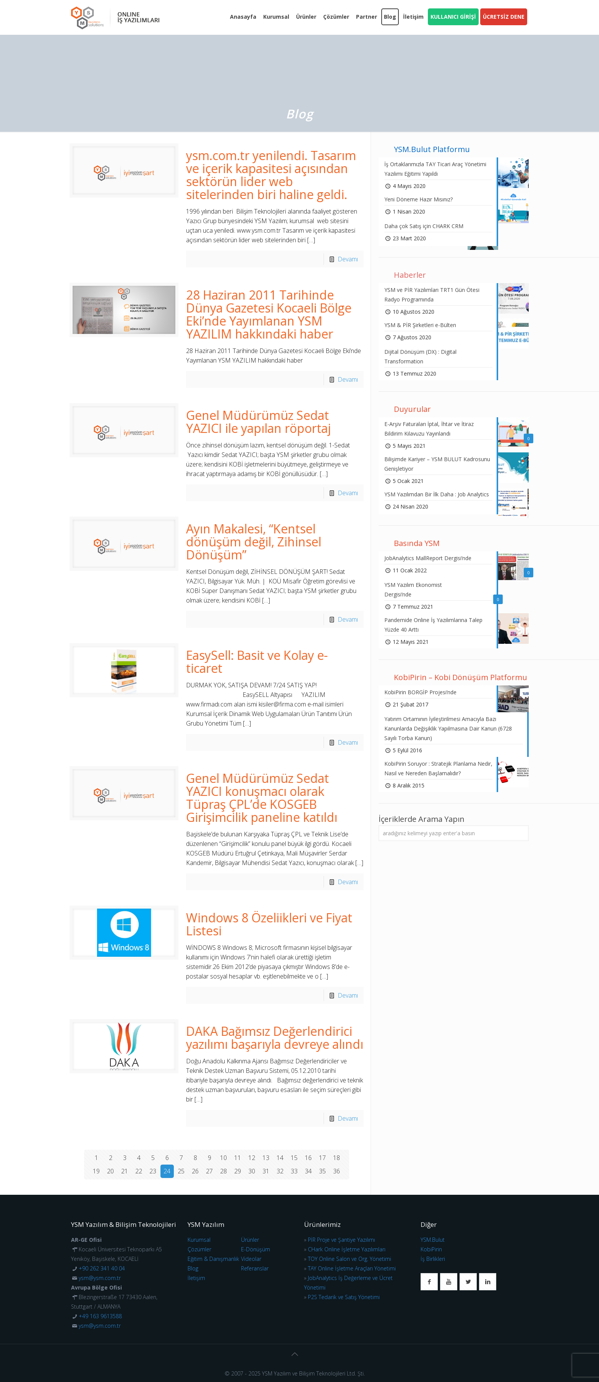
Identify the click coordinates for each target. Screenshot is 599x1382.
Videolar (251, 1258)
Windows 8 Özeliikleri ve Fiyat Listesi (269, 924)
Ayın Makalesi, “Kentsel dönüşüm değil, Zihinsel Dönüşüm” (253, 541)
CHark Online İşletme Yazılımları (346, 1249)
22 (138, 1171)
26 (195, 1171)
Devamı (348, 259)
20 (110, 1171)
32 (280, 1171)
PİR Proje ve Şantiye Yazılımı (341, 1239)
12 (251, 1158)
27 (209, 1171)
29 (237, 1171)
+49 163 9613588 (100, 1316)
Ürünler (250, 1239)
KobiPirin (431, 1249)
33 (294, 1171)
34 (308, 1171)
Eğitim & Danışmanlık (213, 1258)
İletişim (196, 1278)
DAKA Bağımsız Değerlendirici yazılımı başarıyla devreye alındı (274, 1037)
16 (308, 1158)
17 (322, 1158)
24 (167, 1171)
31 (265, 1171)
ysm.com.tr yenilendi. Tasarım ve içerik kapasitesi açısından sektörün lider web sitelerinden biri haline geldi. (271, 175)
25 (181, 1171)
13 (265, 1158)
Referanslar (255, 1268)
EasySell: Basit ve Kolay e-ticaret (257, 661)
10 (223, 1158)
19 (96, 1171)
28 (223, 1171)
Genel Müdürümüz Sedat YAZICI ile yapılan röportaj (258, 421)
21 (124, 1171)
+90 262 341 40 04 (102, 1268)
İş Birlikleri (433, 1258)
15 (294, 1158)
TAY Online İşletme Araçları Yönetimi (352, 1268)
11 (237, 1158)
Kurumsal (199, 1239)
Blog (193, 1268)
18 (336, 1158)
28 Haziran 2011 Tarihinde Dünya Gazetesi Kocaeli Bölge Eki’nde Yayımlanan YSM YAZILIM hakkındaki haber (268, 314)
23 (152, 1171)
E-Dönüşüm (255, 1249)
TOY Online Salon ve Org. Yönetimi (349, 1258)
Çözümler (199, 1249)
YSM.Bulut (433, 1239)
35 (322, 1171)
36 (336, 1171)
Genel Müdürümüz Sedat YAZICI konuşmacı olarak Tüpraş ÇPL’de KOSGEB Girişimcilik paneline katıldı (261, 797)
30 (251, 1171)
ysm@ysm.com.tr (100, 1278)
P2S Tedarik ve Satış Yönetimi (344, 1297)
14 (280, 1158)
